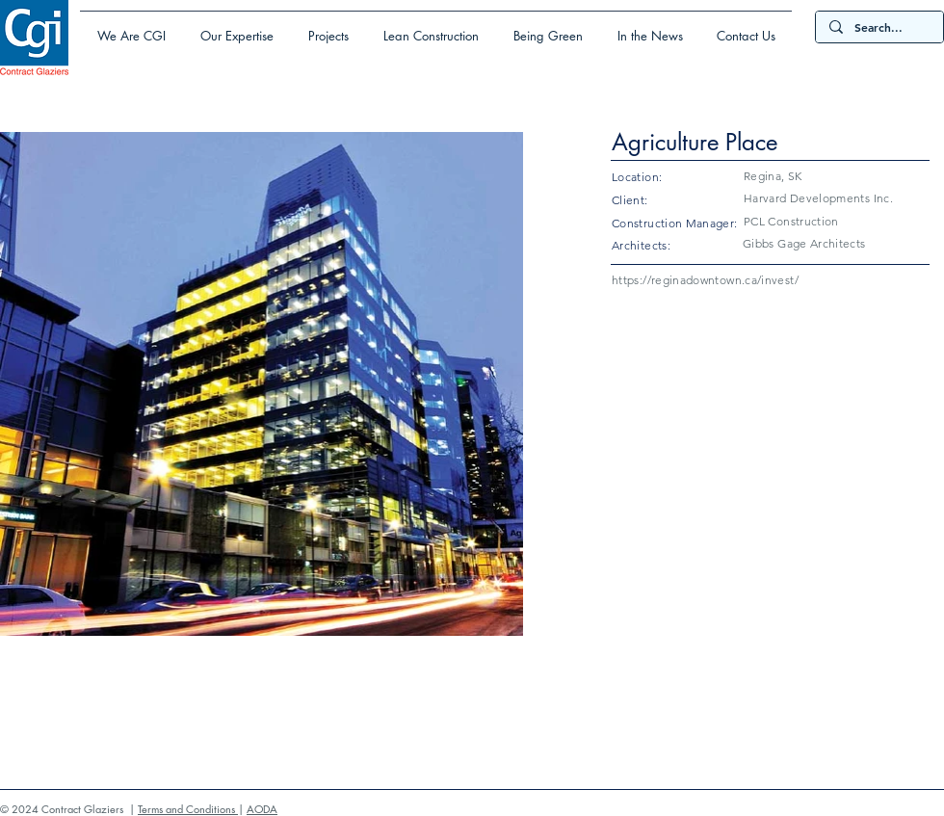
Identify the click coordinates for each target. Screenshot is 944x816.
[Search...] (878, 27)
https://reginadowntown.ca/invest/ (705, 280)
